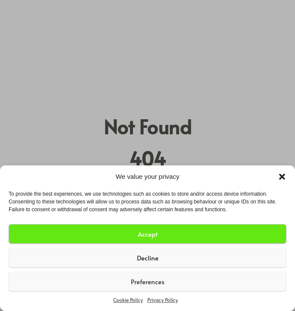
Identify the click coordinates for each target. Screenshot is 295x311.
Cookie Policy (128, 299)
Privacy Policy (162, 299)
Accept (148, 233)
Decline (148, 257)
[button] (282, 176)
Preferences (148, 281)
